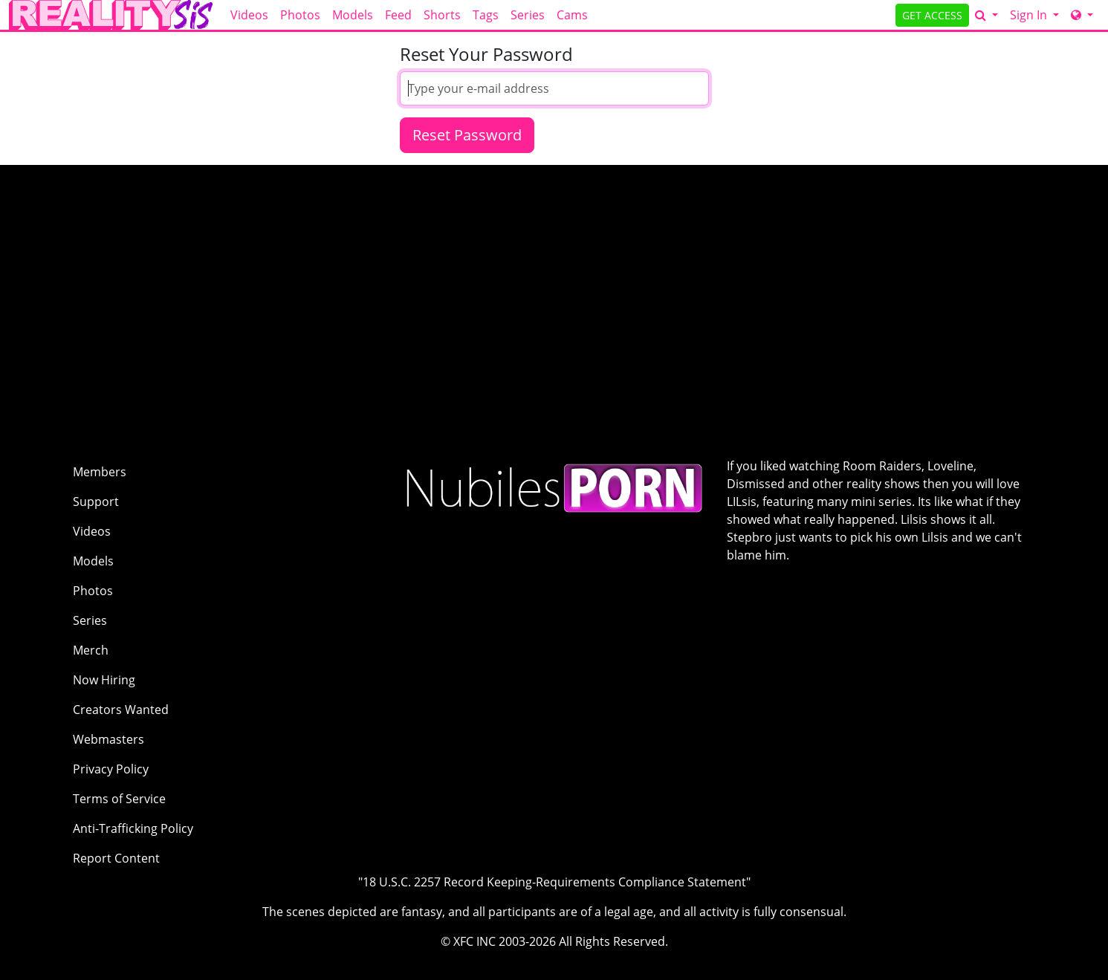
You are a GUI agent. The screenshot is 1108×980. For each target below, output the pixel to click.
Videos (249, 15)
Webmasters (108, 739)
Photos (300, 15)
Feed (398, 15)
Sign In (1030, 15)
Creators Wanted (121, 709)
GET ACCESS (932, 15)
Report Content (116, 858)
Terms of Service (119, 799)
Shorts (442, 15)
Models (352, 15)
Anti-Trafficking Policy (133, 828)
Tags (486, 15)
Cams (572, 15)
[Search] (986, 15)
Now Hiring (104, 680)
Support (96, 501)
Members (99, 472)
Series (528, 15)
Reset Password (467, 135)
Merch (90, 650)
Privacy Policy (111, 769)
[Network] (1082, 15)
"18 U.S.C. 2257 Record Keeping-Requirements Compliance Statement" (554, 882)
